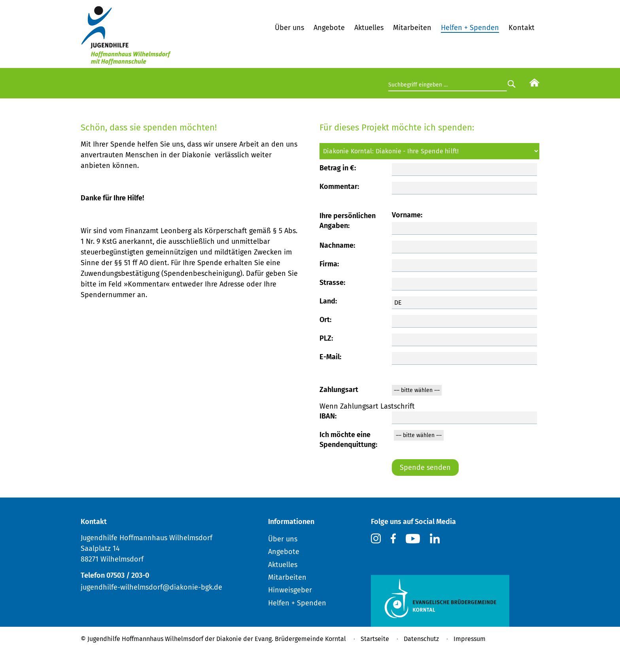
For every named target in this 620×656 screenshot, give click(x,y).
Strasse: (332, 282)
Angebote (329, 27)
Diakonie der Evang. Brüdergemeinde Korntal (281, 639)
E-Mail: (330, 357)
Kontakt (521, 27)
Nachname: (337, 245)
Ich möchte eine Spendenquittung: (348, 439)
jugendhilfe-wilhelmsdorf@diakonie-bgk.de (151, 587)
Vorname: (407, 215)
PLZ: (326, 338)
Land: (328, 301)
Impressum (470, 639)
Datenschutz (421, 639)
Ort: (325, 319)
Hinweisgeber (290, 590)
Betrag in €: (337, 168)
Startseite (375, 639)
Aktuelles (369, 27)
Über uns (289, 27)
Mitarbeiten (412, 27)
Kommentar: (339, 186)
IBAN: (327, 416)
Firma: (329, 264)
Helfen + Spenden (470, 27)
